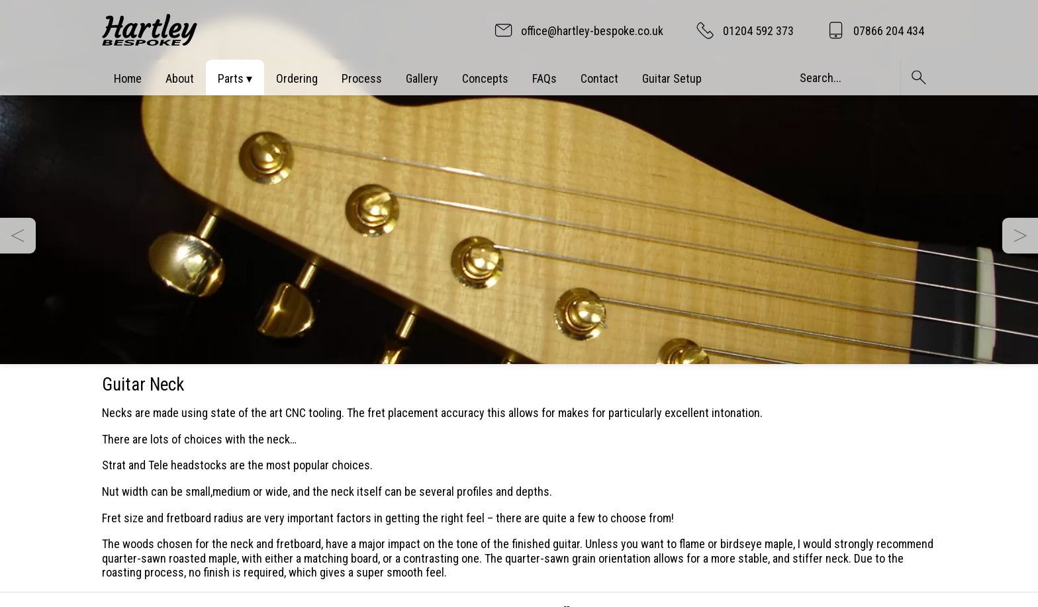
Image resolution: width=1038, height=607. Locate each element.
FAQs (544, 78)
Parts (231, 78)
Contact (599, 78)
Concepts (485, 78)
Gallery (422, 78)
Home (128, 78)
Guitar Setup (672, 78)
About (179, 78)
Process (362, 78)
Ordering (297, 78)
